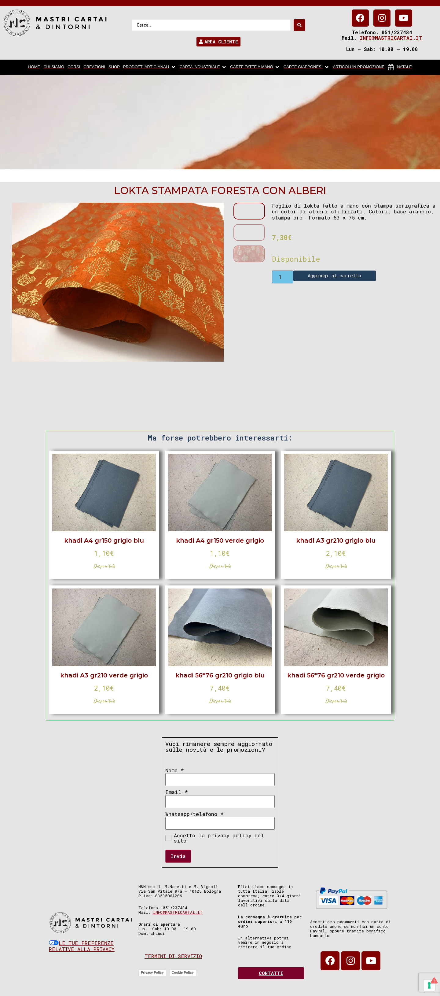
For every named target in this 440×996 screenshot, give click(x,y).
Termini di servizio (173, 956)
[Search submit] (299, 25)
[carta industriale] (203, 67)
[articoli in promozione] (358, 67)
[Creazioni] (94, 67)
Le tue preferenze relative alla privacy (82, 946)
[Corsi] (74, 67)
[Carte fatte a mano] (255, 67)
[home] (34, 67)
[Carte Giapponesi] (307, 67)
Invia (178, 856)
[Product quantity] (282, 277)
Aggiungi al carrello (334, 275)
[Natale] (400, 67)
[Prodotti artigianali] (149, 67)
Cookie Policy (183, 972)
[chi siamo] (53, 67)
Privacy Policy (152, 972)
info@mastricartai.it (391, 38)
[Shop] (114, 67)
